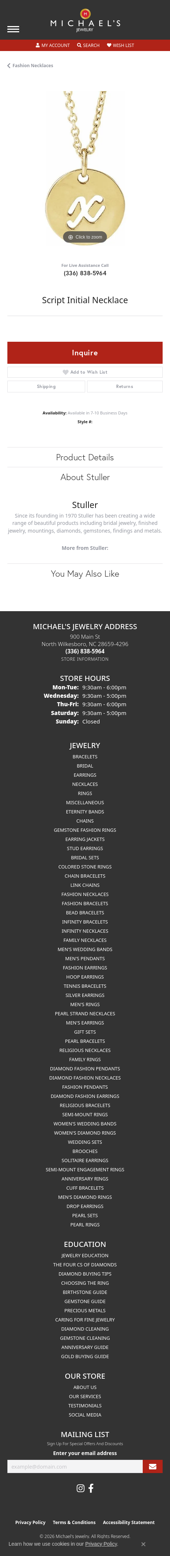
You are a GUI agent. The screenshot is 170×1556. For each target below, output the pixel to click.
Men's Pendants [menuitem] (85, 958)
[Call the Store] (85, 651)
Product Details (85, 457)
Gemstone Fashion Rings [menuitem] (85, 830)
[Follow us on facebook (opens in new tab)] (91, 1488)
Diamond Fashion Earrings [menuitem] (85, 1096)
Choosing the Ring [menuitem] (85, 1283)
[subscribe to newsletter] (153, 1466)
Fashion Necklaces (33, 65)
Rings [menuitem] (85, 793)
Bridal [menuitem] (85, 765)
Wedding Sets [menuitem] (85, 1142)
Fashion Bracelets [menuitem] (85, 903)
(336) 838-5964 (85, 273)
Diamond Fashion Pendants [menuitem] (85, 1068)
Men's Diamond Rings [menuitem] (85, 1197)
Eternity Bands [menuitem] (85, 811)
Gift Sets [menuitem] (85, 1032)
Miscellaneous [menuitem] (85, 802)
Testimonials (84, 1405)
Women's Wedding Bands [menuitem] (84, 1123)
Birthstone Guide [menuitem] (85, 1292)
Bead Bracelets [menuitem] (85, 912)
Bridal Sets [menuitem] (85, 857)
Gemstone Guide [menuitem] (85, 1301)
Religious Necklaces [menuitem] (85, 1050)
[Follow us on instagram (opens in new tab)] (80, 1488)
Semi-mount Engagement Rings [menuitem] (85, 1169)
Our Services (85, 1396)
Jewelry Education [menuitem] (85, 1255)
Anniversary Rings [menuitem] (85, 1178)
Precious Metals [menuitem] (85, 1310)
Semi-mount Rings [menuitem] (85, 1114)
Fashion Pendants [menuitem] (85, 1087)
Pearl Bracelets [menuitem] (85, 1041)
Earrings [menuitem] (85, 775)
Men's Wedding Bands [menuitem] (85, 949)
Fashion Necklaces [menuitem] (84, 894)
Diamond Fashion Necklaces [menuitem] (85, 1077)
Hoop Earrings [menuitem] (85, 976)
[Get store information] (85, 659)
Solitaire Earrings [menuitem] (85, 1160)
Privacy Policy (30, 1522)
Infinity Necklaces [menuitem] (85, 931)
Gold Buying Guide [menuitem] (85, 1356)
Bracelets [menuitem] (85, 756)
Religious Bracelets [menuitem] (85, 1105)
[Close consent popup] (143, 1544)
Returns (124, 386)
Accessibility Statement (129, 1522)
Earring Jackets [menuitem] (85, 839)
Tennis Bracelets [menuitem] (85, 986)
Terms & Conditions (74, 1522)
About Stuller (85, 477)
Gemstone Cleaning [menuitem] (85, 1338)
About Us (85, 1387)
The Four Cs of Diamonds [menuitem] (85, 1264)
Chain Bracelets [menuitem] (85, 876)
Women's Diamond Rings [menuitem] (85, 1132)
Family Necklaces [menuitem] (85, 940)
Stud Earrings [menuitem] (85, 848)
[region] (85, 168)
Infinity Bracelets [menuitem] (85, 921)
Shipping (46, 386)
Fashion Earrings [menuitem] (85, 967)
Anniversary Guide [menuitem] (85, 1347)
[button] (53, 45)
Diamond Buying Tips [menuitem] (85, 1273)
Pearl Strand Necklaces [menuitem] (85, 1013)
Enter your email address (85, 1453)
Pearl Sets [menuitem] (85, 1215)
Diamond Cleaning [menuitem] (85, 1328)
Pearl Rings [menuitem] (85, 1224)
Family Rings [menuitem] (85, 1059)
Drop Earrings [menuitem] (85, 1206)
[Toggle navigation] (13, 29)
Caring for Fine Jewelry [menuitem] (85, 1319)
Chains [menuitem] (85, 820)
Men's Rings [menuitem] (85, 1004)
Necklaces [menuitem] (85, 784)
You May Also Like (85, 573)
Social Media (85, 1414)
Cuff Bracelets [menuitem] (85, 1188)
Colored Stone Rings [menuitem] (84, 866)
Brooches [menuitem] (85, 1151)
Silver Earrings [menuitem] (85, 995)
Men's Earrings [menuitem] (85, 1022)
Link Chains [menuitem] (85, 885)
